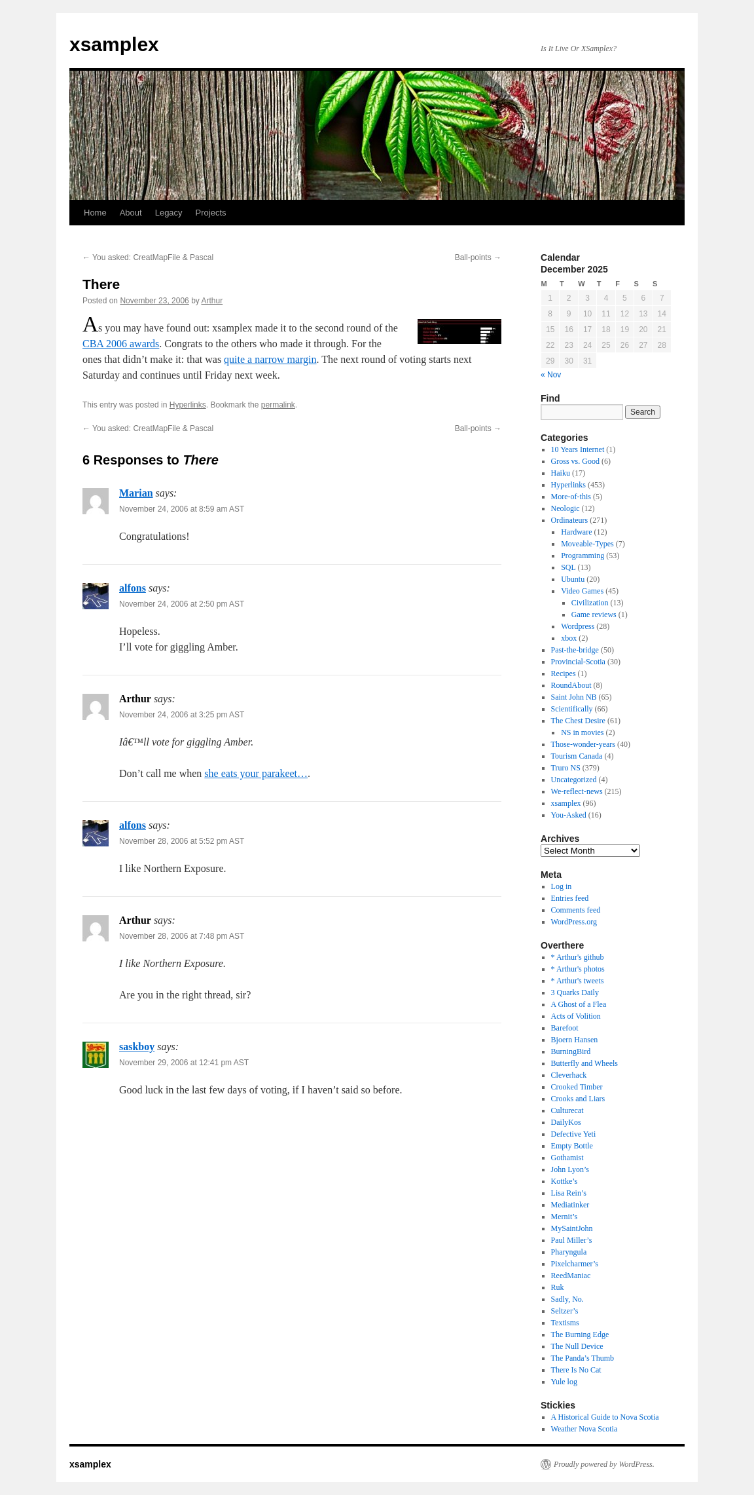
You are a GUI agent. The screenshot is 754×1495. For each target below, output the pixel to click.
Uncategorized (574, 779)
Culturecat (567, 1110)
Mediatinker (570, 1204)
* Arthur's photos (578, 969)
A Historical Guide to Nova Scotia (605, 1417)
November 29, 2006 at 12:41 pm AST (184, 1062)
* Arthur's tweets (577, 980)
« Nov (551, 374)
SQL (568, 567)
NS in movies (582, 732)
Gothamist (567, 1157)
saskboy (136, 1046)
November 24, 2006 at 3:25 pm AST (181, 714)
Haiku (560, 473)
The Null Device (577, 1346)
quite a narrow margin (270, 359)
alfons (132, 588)
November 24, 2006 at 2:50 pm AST (181, 604)
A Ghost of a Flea (579, 1004)
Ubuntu (572, 579)
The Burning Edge (580, 1334)
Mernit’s (564, 1216)
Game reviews (594, 614)
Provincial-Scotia (578, 661)
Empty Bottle (572, 1145)
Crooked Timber (577, 1086)
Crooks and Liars (578, 1098)
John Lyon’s (570, 1169)
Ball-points (478, 257)
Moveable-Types (587, 543)
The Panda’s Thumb (582, 1358)
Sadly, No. (567, 1299)
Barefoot (565, 1027)
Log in (561, 886)
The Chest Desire (578, 720)
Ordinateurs (569, 520)
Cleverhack (569, 1075)
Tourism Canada (577, 756)
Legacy (169, 213)
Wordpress (577, 626)
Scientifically (572, 708)
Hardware (576, 532)
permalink (278, 404)
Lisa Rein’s (568, 1193)
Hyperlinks (188, 404)
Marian (136, 493)
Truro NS (566, 767)
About (131, 213)
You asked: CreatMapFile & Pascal (147, 257)
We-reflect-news (577, 791)
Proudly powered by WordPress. (604, 1464)
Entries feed (570, 898)
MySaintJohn (572, 1228)
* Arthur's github (577, 957)
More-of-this (571, 496)
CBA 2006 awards (120, 343)
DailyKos (566, 1122)
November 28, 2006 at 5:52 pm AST (181, 841)
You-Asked (568, 815)
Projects (211, 213)
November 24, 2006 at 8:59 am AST (181, 509)
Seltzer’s (565, 1310)
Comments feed (576, 910)
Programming (582, 555)
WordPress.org (574, 921)
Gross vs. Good (575, 461)
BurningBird (571, 1051)
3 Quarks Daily (575, 992)
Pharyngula (569, 1252)
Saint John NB (574, 697)
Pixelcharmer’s (574, 1263)
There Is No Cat (576, 1369)
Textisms (565, 1322)
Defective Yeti (573, 1134)
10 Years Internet (578, 449)
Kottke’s (564, 1181)
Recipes (563, 673)
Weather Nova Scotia (584, 1428)
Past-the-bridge (575, 649)
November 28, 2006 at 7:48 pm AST (181, 936)
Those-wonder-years (583, 744)
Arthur (212, 300)
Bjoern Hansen (574, 1039)
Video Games (582, 591)
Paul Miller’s (571, 1240)
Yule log (564, 1381)
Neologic (565, 508)
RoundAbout (571, 685)
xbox (569, 638)
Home (95, 213)
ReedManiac (571, 1275)
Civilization (590, 602)
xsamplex (114, 44)
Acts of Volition (576, 1016)
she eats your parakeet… (256, 773)
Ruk (557, 1287)
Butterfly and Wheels (584, 1063)
